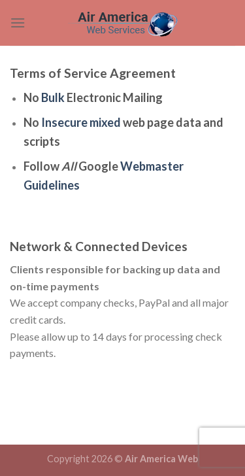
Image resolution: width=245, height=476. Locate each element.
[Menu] (17, 23)
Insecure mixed (81, 122)
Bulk (53, 97)
